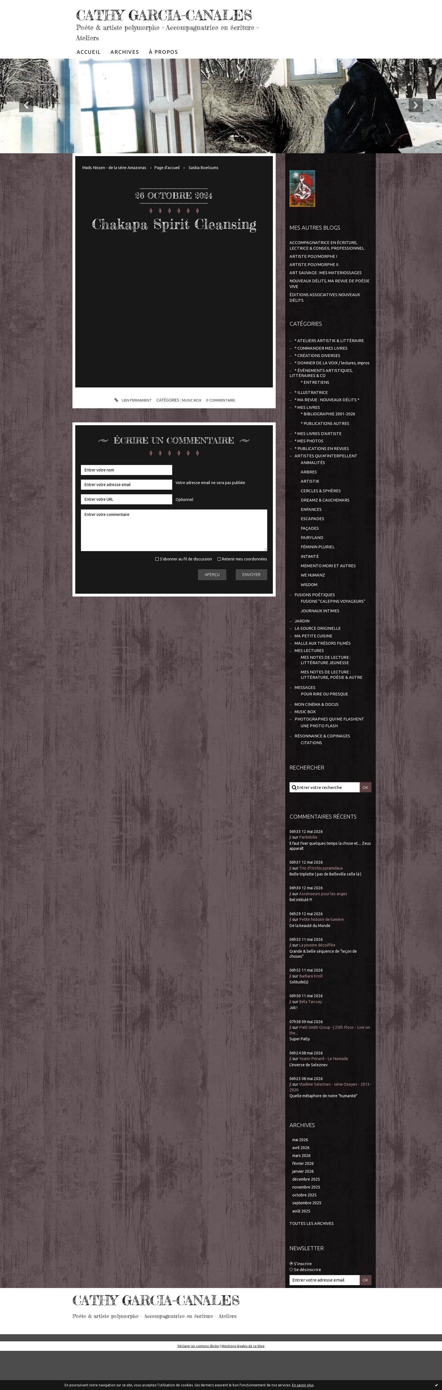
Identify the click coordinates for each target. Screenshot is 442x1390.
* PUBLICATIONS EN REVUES (322, 475)
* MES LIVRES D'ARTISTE (318, 459)
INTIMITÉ (310, 586)
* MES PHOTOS (309, 467)
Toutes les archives (312, 1262)
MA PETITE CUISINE (314, 669)
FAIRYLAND (312, 567)
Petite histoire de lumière (324, 956)
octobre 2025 (305, 1233)
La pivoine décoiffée (319, 982)
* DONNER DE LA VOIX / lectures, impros (323, 383)
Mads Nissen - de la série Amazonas (116, 184)
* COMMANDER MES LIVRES (321, 365)
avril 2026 (301, 1185)
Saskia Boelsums (211, 184)
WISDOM (309, 615)
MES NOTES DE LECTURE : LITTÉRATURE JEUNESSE (326, 694)
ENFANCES (311, 538)
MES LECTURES (309, 684)
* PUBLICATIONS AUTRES (325, 448)
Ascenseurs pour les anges (324, 931)
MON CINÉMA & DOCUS (317, 740)
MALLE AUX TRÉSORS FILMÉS (323, 677)
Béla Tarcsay (311, 1039)
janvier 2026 (304, 1209)
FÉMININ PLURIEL (318, 577)
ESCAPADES (312, 548)
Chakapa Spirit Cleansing (174, 248)
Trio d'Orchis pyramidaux (323, 905)
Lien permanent (131, 435)
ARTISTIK (310, 509)
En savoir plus (302, 1385)
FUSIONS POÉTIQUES (315, 626)
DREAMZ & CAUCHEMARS (325, 528)
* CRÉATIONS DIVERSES (318, 372)
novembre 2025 (307, 1225)
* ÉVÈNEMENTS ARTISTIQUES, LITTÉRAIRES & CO (321, 396)
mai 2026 (301, 1176)
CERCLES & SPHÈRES (321, 518)
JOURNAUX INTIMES (320, 643)
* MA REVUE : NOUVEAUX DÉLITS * (328, 424)
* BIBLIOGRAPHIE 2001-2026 (328, 439)
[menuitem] (88, 69)
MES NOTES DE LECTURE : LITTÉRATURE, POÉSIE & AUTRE (332, 709)
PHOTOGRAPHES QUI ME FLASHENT (330, 755)
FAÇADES (310, 557)
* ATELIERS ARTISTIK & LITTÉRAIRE (329, 357)
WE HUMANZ (313, 606)
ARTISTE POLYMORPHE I (313, 273)
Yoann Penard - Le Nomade (325, 1095)
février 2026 (304, 1201)
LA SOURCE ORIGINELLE (318, 661)
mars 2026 (302, 1193)
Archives (125, 69)
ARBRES (309, 499)
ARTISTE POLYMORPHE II (314, 281)
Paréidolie (309, 874)
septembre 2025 (308, 1242)
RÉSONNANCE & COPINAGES (322, 773)
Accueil (89, 69)
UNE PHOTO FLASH (320, 762)
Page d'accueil (172, 184)
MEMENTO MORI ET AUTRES (328, 596)
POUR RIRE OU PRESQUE (325, 729)
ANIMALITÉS (313, 489)
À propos (163, 69)
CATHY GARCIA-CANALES (142, 22)
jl (290, 874)
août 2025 (301, 1250)
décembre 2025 (307, 1217)
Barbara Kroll (312, 1013)
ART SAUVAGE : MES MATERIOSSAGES (325, 289)
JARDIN (302, 653)
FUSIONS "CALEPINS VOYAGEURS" (333, 633)
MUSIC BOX (191, 435)
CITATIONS (311, 780)
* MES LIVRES (307, 432)
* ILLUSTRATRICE (311, 416)
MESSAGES (305, 723)
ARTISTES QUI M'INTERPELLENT (326, 482)
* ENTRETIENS (315, 406)
